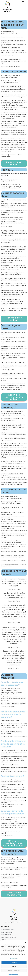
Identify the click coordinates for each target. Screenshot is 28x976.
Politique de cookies (13, 974)
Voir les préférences (14, 970)
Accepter (14, 962)
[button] (26, 942)
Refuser (14, 966)
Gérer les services (13, 958)
